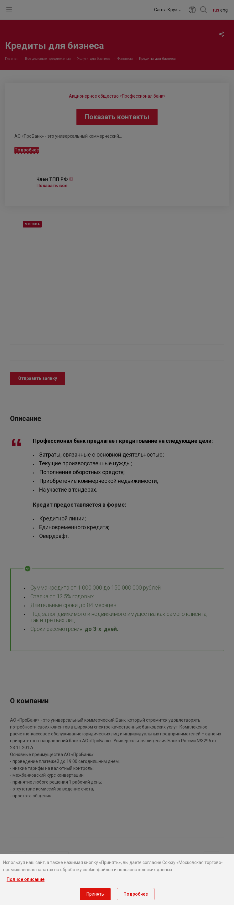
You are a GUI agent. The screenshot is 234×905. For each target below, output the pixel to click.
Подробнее (135, 894)
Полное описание (25, 879)
